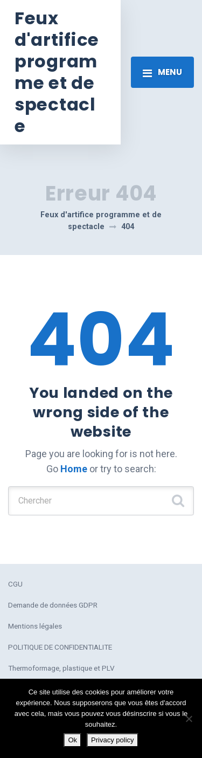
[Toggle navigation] (162, 72)
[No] (188, 718)
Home (73, 468)
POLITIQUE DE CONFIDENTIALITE (60, 647)
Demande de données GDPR (52, 605)
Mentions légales (35, 626)
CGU (15, 584)
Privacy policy (112, 740)
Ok (72, 740)
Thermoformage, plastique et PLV (61, 668)
